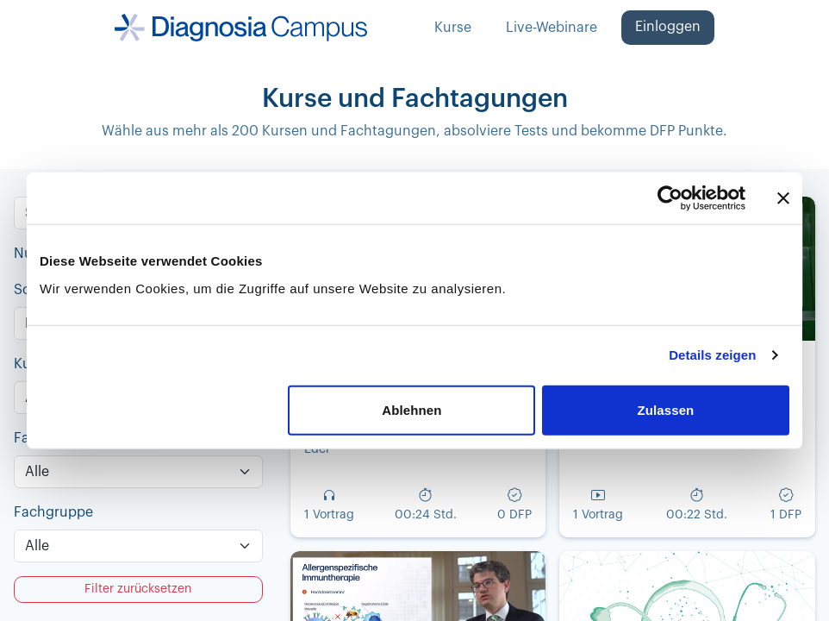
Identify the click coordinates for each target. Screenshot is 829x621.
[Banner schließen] (783, 198)
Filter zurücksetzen (137, 589)
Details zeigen (712, 355)
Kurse (452, 27)
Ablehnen (411, 409)
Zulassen (666, 409)
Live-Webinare (551, 27)
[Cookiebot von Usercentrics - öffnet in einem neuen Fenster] (670, 198)
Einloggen (668, 27)
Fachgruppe (53, 512)
